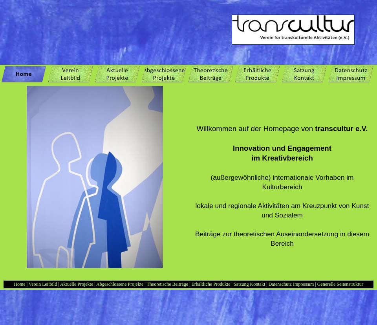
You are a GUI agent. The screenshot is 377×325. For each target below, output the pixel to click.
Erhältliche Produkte (212, 284)
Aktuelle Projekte (76, 284)
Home (19, 284)
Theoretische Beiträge (167, 284)
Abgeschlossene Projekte (119, 284)
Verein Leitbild (43, 284)
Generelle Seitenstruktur (340, 284)
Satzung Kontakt (250, 284)
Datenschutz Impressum (291, 284)
